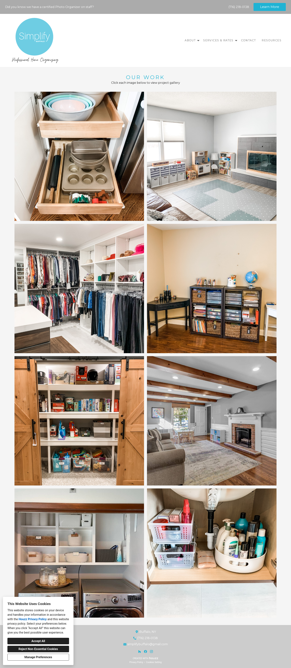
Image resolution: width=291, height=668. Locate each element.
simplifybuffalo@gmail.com (147, 644)
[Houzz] (139, 651)
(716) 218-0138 (238, 7)
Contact (248, 40)
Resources (271, 40)
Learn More (269, 7)
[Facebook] (145, 651)
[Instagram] (151, 651)
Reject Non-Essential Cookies (38, 649)
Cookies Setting (154, 662)
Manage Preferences (38, 657)
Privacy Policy (136, 662)
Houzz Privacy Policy (33, 619)
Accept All (38, 641)
